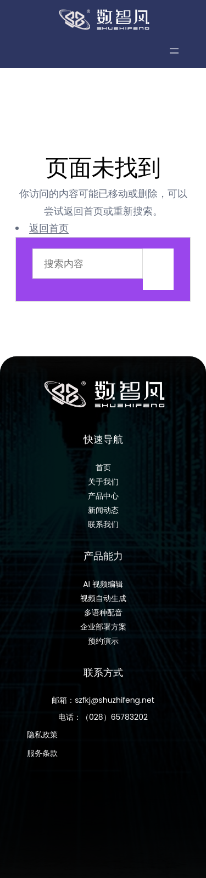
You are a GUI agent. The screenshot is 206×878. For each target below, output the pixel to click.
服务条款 (42, 759)
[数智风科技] (103, 19)
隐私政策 (42, 740)
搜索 (158, 269)
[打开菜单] (174, 50)
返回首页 (49, 228)
